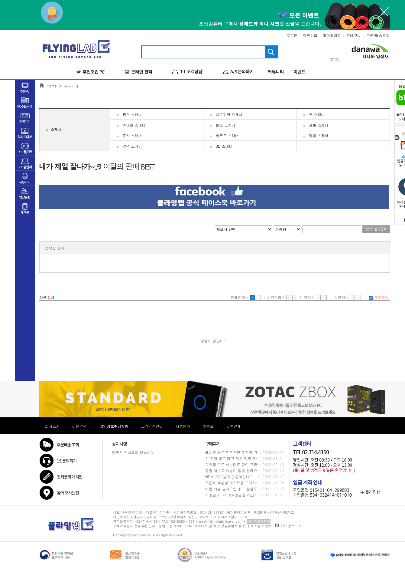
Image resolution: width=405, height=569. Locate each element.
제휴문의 (183, 426)
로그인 (292, 35)
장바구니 (353, 35)
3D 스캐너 (224, 146)
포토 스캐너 (319, 124)
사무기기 (69, 85)
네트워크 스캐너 (229, 114)
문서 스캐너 (132, 135)
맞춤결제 (233, 426)
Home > (52, 85)
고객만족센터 (152, 426)
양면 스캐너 (132, 146)
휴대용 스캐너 (134, 124)
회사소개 (52, 426)
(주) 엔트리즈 (288, 526)
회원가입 (310, 35)
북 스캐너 (317, 114)
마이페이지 (332, 35)
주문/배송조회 (378, 35)
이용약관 (79, 426)
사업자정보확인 (258, 521)
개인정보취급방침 (113, 426)
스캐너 (56, 130)
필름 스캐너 (225, 124)
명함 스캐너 (319, 135)
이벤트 (208, 426)
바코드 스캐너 (227, 135)
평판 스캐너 (132, 114)
